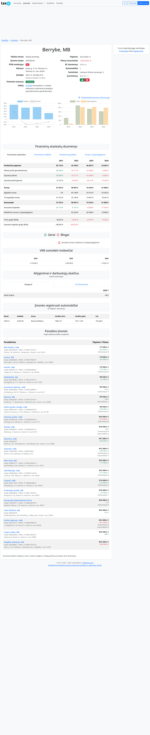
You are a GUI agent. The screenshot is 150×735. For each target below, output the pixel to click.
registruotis (138, 51)
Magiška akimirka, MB (14, 542)
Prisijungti (132, 3)
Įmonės (26, 3)
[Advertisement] (56, 134)
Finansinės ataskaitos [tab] (16, 154)
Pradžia (4, 40)
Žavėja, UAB (9, 427)
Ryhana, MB (9, 397)
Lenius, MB (9, 357)
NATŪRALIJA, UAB (12, 470)
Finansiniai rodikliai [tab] (42, 154)
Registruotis (143, 3)
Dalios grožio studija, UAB (15, 407)
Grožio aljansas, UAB (13, 520)
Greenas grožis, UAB (13, 417)
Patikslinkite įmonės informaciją (94, 97)
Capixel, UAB (9, 480)
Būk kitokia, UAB (11, 347)
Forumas (17, 3)
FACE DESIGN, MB (12, 510)
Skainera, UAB (10, 438)
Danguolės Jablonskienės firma (18, 500)
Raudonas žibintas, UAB (14, 387)
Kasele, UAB (9, 367)
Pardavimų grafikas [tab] (67, 154)
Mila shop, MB (10, 460)
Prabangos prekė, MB (13, 490)
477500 (29, 85)
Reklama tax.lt (88, 563)
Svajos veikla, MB (11, 532)
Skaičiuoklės (37, 3)
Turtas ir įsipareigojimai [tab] (95, 154)
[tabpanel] (56, 193)
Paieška (59, 3)
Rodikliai (50, 3)
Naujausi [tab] (28, 284)
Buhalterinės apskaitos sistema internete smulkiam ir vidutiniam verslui (75, 565)
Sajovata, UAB (10, 448)
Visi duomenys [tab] (81, 284)
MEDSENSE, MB (11, 377)
